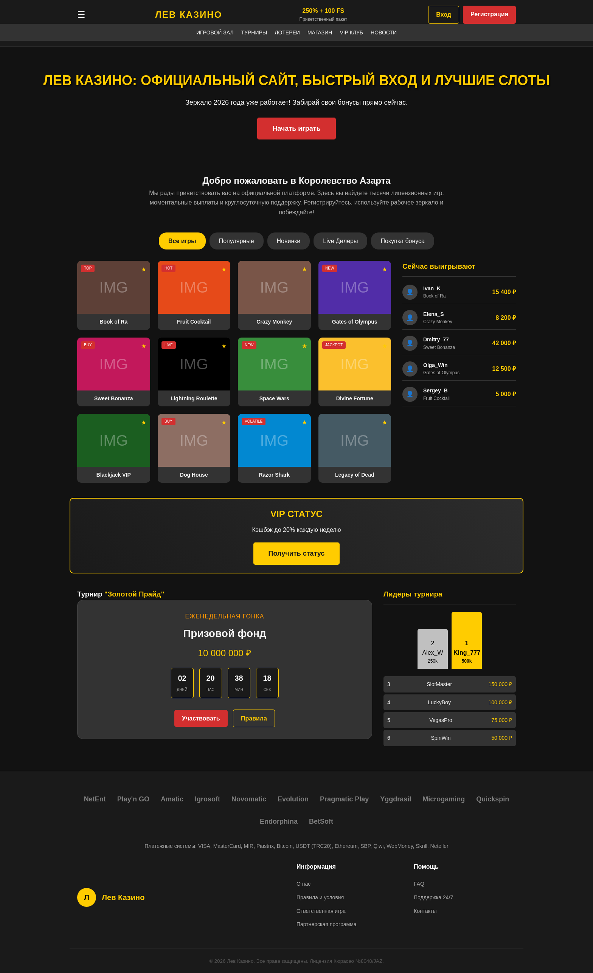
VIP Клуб (351, 32)
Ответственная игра (321, 911)
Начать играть (296, 128)
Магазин (319, 32)
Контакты (425, 911)
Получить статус (297, 553)
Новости (384, 32)
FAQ (419, 884)
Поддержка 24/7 (433, 897)
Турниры (254, 32)
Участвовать (201, 718)
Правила (254, 718)
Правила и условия (320, 897)
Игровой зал (215, 32)
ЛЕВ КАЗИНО (188, 14)
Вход (443, 14)
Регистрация (489, 14)
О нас (303, 884)
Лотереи (287, 32)
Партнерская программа (326, 924)
